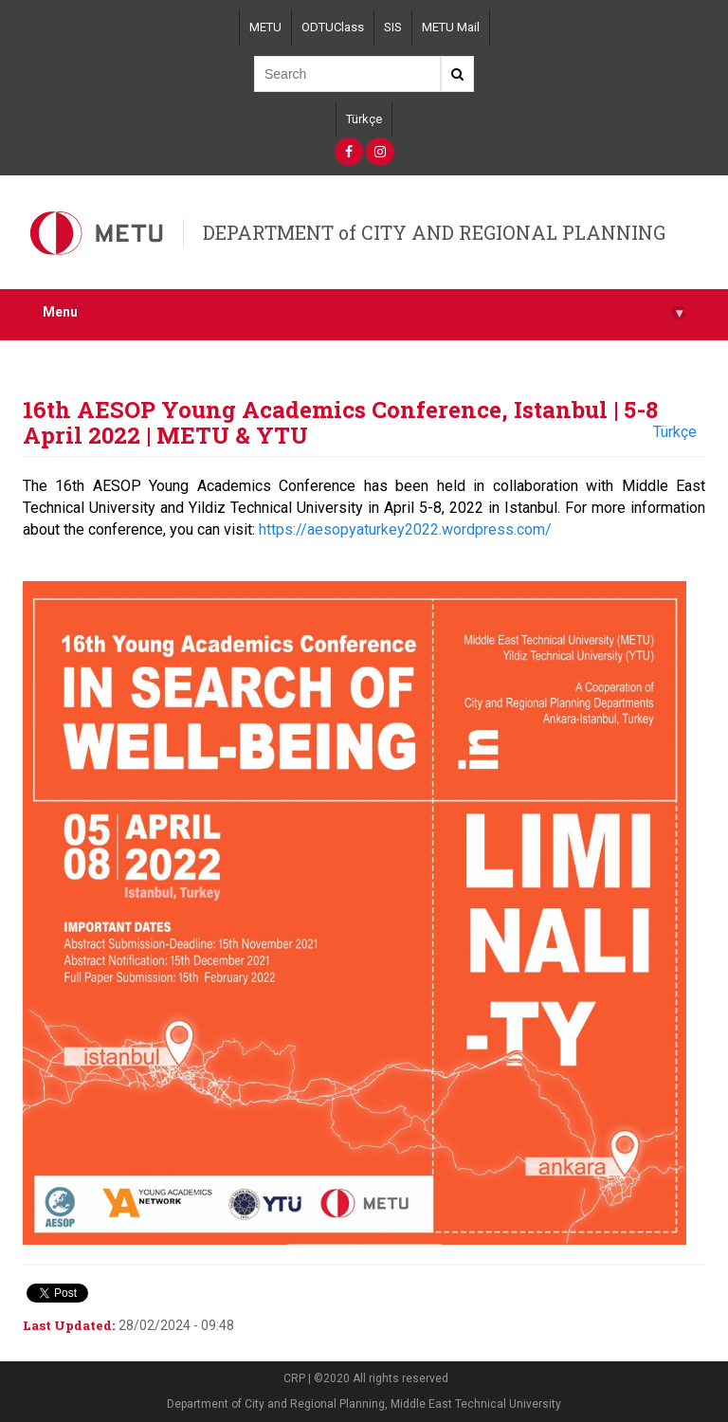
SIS (393, 27)
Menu (364, 312)
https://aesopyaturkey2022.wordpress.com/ (405, 529)
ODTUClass (332, 27)
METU (265, 27)
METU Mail (451, 27)
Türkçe (364, 119)
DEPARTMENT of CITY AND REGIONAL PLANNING (434, 232)
